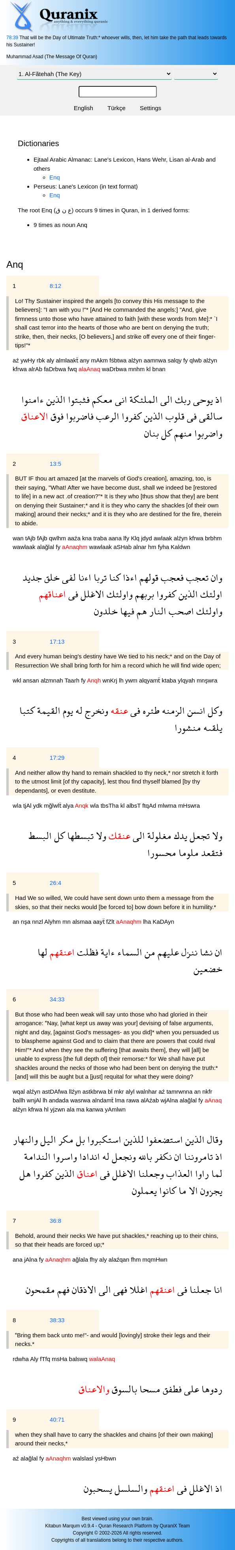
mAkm (100, 360)
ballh (20, 1100)
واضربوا (207, 433)
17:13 (57, 641)
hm (153, 546)
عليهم (167, 952)
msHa (60, 1359)
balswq (79, 1359)
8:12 (55, 285)
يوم (66, 710)
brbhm (213, 538)
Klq (136, 538)
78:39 (12, 37)
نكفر (162, 1156)
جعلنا (199, 1289)
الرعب (106, 416)
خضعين (208, 968)
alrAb (36, 369)
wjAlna (169, 1100)
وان (215, 577)
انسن (195, 710)
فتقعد (210, 852)
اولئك (210, 594)
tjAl (28, 805)
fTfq (46, 1359)
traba (100, 538)
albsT (134, 805)
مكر (64, 1139)
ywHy (29, 360)
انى (120, 399)
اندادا (88, 1156)
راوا (201, 1173)
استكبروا (103, 1139)
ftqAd (150, 805)
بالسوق (123, 1389)
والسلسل (129, 1488)
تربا (99, 577)
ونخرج (95, 710)
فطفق (171, 1389)
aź (17, 360)
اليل (47, 1139)
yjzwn (58, 1109)
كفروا (130, 416)
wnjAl (35, 1100)
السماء (128, 952)
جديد (32, 577)
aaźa (75, 538)
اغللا (137, 1289)
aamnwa (156, 360)
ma (81, 1109)
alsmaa (82, 921)
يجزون (210, 1190)
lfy (127, 538)
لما (215, 1173)
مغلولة (158, 835)
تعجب (196, 577)
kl (149, 369)
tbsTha (110, 805)
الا (192, 1190)
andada (59, 1100)
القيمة (47, 710)
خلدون (106, 611)
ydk (38, 805)
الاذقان (83, 1289)
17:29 (57, 757)
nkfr (207, 1091)
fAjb (43, 538)
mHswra (189, 805)
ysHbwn (105, 1458)
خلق (51, 577)
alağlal (46, 546)
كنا (113, 577)
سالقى (209, 416)
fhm (136, 1259)
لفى (68, 577)
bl (111, 1091)
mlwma (168, 805)
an (17, 921)
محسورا (161, 852)
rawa (133, 1100)
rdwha (21, 1359)
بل (79, 1139)
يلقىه (211, 727)
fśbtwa (118, 360)
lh (122, 680)
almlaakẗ (68, 360)
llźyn (76, 1091)
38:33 (57, 1320)
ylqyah (187, 680)
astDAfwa (55, 1091)
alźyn (136, 360)
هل (25, 1173)
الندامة (37, 1156)
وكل (213, 710)
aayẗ (99, 921)
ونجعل (122, 1156)
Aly (35, 1359)
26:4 (55, 882)
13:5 (55, 463)
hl (47, 1109)
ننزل (188, 952)
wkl (18, 680)
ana (18, 1259)
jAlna (31, 1259)
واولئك (118, 594)
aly (51, 360)
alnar (140, 546)
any (85, 360)
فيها (126, 611)
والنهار (25, 1139)
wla (18, 805)
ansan (32, 680)
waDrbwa (115, 369)
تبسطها (79, 835)
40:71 (57, 1419)
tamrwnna (180, 1091)
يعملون (144, 1190)
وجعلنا (150, 1173)
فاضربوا (79, 416)
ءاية (106, 952)
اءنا (83, 577)
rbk (42, 360)
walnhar (147, 1091)
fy (186, 360)
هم (140, 611)
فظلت (86, 952)
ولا (216, 835)
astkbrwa (95, 1091)
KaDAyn (163, 921)
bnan (158, 369)
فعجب (171, 577)
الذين (55, 399)
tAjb (31, 538)
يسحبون (98, 1488)
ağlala (81, 1259)
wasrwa (81, 1100)
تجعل (198, 835)
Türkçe (116, 108)
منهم (182, 433)
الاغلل (91, 594)
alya (69, 805)
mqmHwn (155, 1259)
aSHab (123, 546)
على (190, 1389)
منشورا (188, 727)
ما (181, 1190)
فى (190, 416)
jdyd (147, 538)
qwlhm (58, 538)
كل (165, 433)
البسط (40, 835)
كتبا (27, 710)
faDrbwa (56, 369)
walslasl (84, 1458)
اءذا (128, 577)
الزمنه (172, 710)
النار (156, 611)
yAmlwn (115, 1109)
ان (217, 952)
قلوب (173, 416)
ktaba (170, 680)
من (148, 952)
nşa (26, 921)
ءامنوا (32, 399)
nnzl (38, 921)
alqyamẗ (150, 680)
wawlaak (25, 546)
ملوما (187, 852)
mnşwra (207, 680)
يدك (179, 835)
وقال (213, 1139)
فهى (119, 1289)
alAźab (150, 1100)
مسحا (148, 1389)
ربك (182, 399)
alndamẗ (103, 1100)
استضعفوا (163, 1139)
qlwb (196, 360)
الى (165, 399)
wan (19, 538)
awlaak (164, 538)
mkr (120, 1091)
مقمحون (40, 1289)
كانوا (166, 1190)
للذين (132, 1139)
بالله (144, 1156)
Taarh (72, 680)
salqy (175, 360)
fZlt (111, 921)
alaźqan (120, 1259)
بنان (151, 433)
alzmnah (53, 680)
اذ (217, 399)
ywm (132, 680)
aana (116, 538)
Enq (54, 177)
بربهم (143, 594)
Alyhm (53, 921)
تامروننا (197, 1156)
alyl (131, 1091)
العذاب (178, 1173)
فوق (56, 416)
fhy (94, 1259)
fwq (73, 369)
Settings (150, 108)
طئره (150, 710)
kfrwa (20, 369)
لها (42, 952)
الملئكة (142, 399)
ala (71, 1109)
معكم (101, 399)
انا (216, 1289)
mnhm (137, 369)
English (83, 108)
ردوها (210, 1389)
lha (147, 921)
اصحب (180, 611)
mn (67, 921)
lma (120, 1100)
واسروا (64, 1156)
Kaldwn (180, 546)
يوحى (202, 399)
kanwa (95, 1109)
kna (87, 538)
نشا (204, 952)
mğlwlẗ (53, 805)
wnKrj (110, 680)
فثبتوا (78, 399)
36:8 (55, 1220)
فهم (62, 1289)
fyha (164, 546)
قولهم (147, 577)
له (78, 710)
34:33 (57, 999)
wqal (19, 1091)
